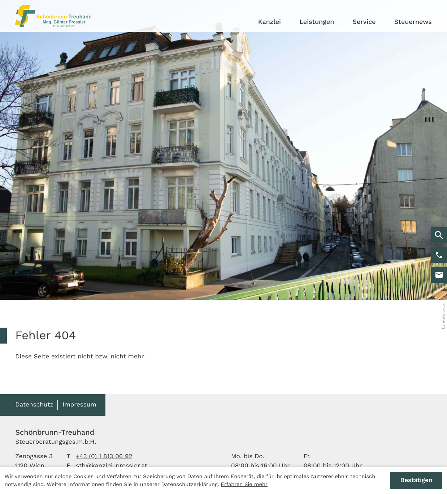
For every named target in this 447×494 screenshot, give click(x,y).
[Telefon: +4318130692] (104, 456)
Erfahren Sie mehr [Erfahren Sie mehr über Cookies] (244, 484)
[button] (439, 255)
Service (364, 22)
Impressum (79, 404)
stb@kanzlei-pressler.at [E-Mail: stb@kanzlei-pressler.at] (111, 465)
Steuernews (413, 22)
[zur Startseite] (53, 16)
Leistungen (316, 22)
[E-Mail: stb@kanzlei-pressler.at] (439, 275)
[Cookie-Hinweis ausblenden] (416, 481)
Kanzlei (269, 22)
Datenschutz (34, 404)
